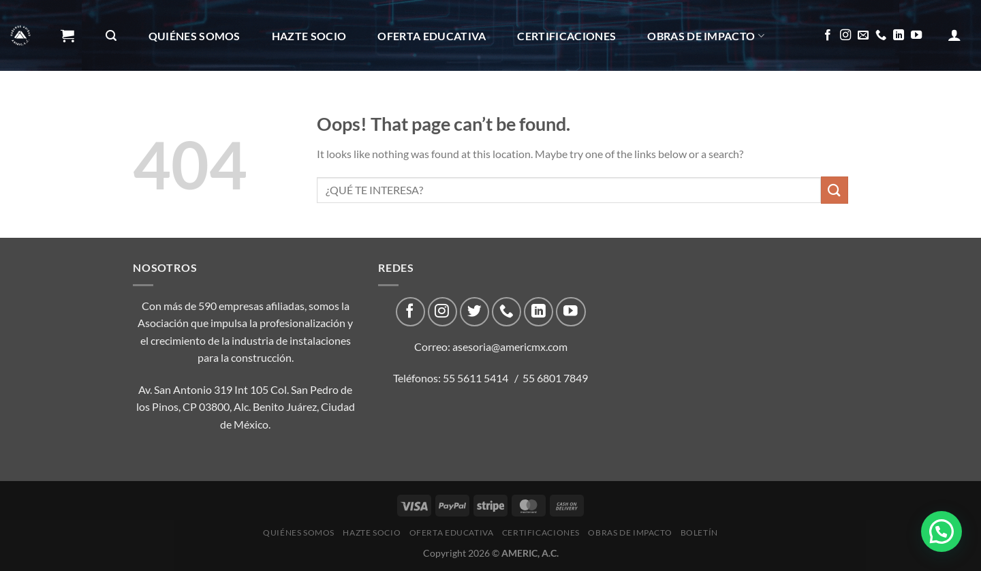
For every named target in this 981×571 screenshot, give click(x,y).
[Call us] (880, 35)
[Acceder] (954, 34)
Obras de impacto (705, 35)
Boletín (90, 107)
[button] (941, 531)
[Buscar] (111, 36)
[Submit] (834, 189)
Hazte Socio (309, 35)
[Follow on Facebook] (827, 35)
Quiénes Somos (194, 35)
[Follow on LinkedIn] (898, 35)
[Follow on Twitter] (474, 311)
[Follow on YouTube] (916, 35)
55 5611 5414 (475, 377)
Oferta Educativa (431, 35)
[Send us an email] (863, 35)
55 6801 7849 (555, 377)
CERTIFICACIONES (566, 35)
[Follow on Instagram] (845, 35)
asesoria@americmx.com (509, 346)
